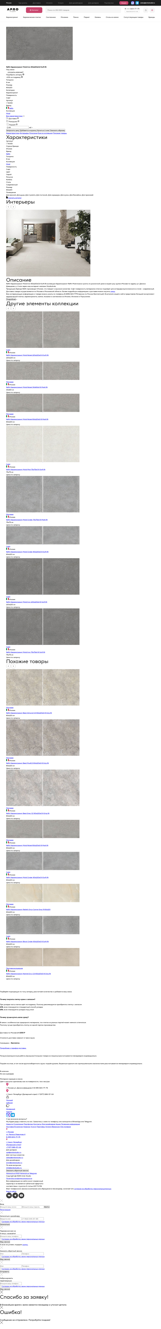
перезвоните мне (132, 11)
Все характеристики (15, 116)
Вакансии (56, 1127)
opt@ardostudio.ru (13, 1152)
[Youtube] (21, 1198)
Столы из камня (112, 17)
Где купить (23, 3)
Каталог (34, 10)
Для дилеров (93, 3)
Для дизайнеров (76, 3)
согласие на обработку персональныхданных (92, 1189)
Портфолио (109, 3)
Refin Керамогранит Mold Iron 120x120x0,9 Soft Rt (26, 602)
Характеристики (12, 133)
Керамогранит (12, 17)
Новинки (26, 1127)
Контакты (37, 1124)
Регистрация (5, 1210)
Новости (9, 1124)
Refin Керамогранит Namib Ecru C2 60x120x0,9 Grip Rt (28, 974)
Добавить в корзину (28, 130)
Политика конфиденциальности (19, 1178)
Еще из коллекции (45, 133)
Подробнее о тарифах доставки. (13, 1048)
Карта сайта (11, 1191)
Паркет (87, 17)
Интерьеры (24, 133)
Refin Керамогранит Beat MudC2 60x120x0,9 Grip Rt (27, 763)
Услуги (60, 3)
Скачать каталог (14, 198)
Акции (123, 3)
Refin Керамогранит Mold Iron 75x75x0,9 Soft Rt (25, 652)
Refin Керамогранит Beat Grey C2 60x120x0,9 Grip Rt (27, 813)
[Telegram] (15, 1198)
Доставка (37, 3)
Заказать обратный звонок (17, 1170)
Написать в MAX (13, 1173)
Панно (76, 17)
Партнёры (41, 1127)
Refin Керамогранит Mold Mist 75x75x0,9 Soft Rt (25, 469)
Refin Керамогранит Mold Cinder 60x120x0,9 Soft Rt (27, 552)
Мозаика (64, 17)
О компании (18, 1124)
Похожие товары (60, 133)
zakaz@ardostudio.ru (147, 3)
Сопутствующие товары (133, 17)
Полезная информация (70, 1124)
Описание (33, 133)
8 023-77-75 (132, 9)
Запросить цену (12, 130)
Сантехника (51, 17)
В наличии (18, 1127)
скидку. (25, 1245)
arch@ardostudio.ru (14, 1163)
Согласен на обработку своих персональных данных (23, 1222)
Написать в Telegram (28, 1173)
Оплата (49, 3)
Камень (98, 17)
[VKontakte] (9, 1198)
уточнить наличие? (15, 72)
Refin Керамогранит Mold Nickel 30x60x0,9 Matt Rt (27, 387)
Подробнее (11, 299)
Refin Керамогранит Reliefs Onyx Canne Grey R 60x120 (28, 909)
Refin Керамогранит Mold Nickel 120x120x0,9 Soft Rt (27, 355)
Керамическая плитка (32, 17)
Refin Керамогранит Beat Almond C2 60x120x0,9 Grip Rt (29, 713)
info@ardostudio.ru (14, 1168)
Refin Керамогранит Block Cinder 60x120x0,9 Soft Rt (27, 941)
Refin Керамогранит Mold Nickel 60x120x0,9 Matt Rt (27, 419)
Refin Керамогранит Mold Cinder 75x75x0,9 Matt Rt (27, 520)
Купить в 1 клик (43, 130)
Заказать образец (57, 130)
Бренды (151, 17)
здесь (113, 291)
